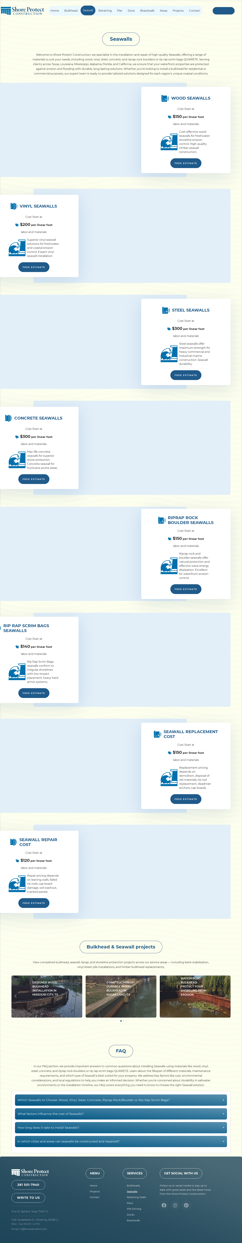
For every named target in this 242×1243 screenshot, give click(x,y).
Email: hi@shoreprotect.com (29, 1229)
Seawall (88, 10)
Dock (131, 10)
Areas (163, 10)
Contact (194, 10)
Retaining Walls (136, 1197)
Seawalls (132, 1191)
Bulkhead (71, 10)
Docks (130, 1214)
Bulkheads (133, 1185)
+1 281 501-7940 (223, 10)
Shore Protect (22, 11)
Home (55, 10)
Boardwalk (147, 10)
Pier (119, 10)
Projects (178, 10)
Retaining (105, 10)
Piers (130, 1203)
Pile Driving (134, 1208)
